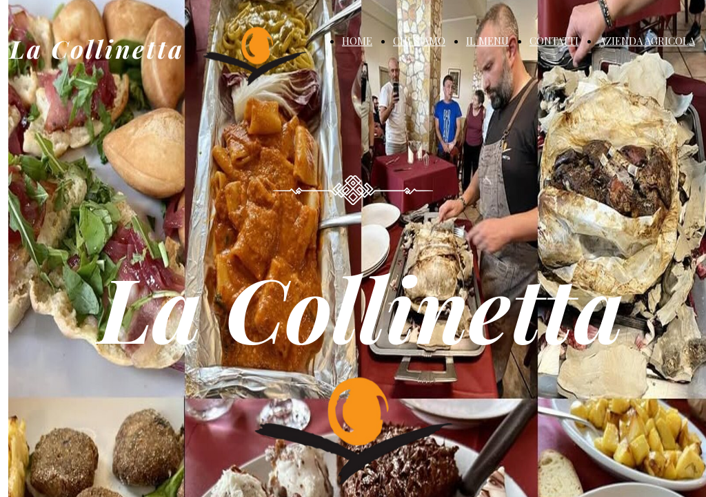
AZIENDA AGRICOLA (647, 41)
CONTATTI (554, 41)
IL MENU (487, 41)
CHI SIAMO (419, 41)
